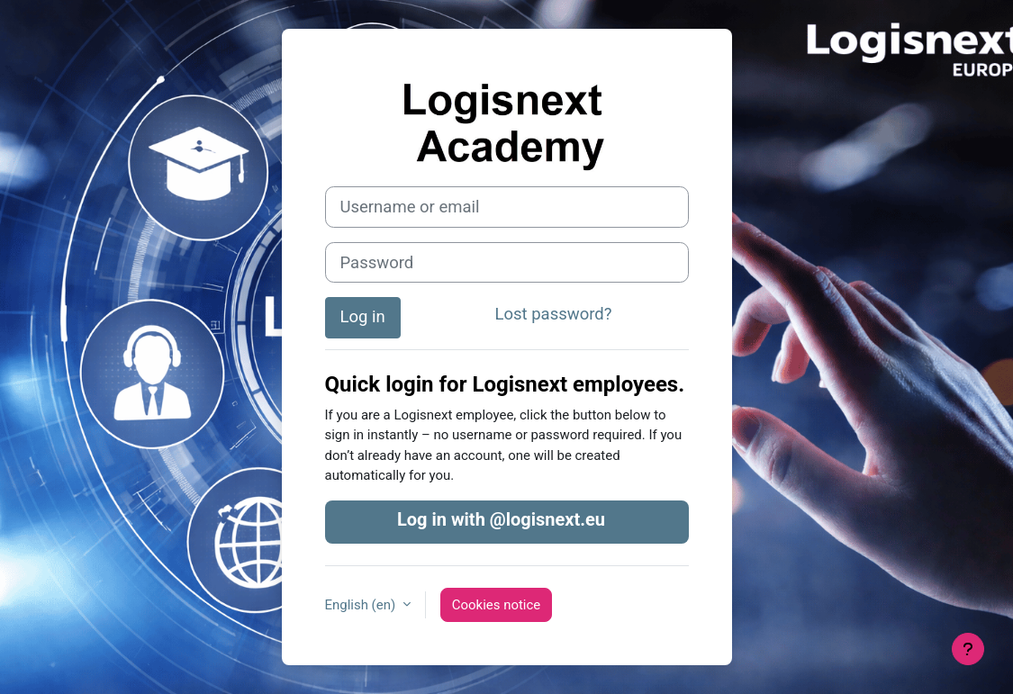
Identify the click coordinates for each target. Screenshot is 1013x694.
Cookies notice (496, 605)
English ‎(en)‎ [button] (362, 605)
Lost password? (553, 314)
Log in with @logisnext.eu (501, 519)
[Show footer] (968, 649)
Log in (362, 317)
